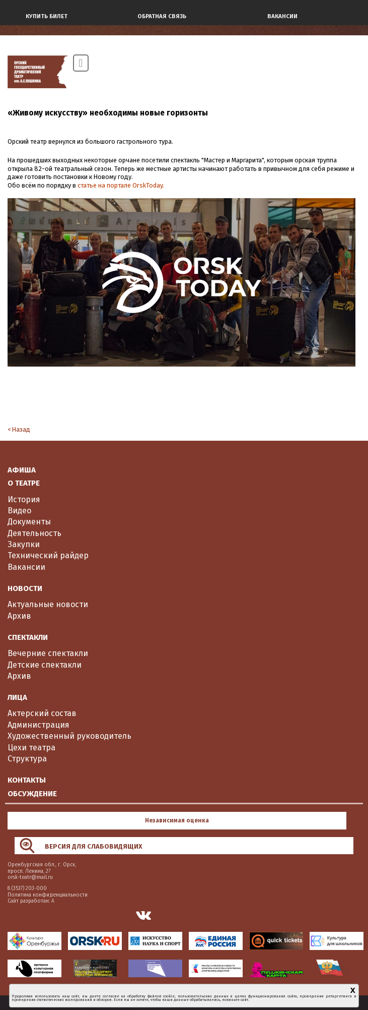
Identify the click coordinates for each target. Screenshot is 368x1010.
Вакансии (26, 567)
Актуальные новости (48, 604)
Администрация (38, 725)
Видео (19, 510)
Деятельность (34, 533)
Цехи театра (31, 747)
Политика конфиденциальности (48, 895)
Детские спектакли (45, 665)
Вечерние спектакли (48, 653)
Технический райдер (48, 555)
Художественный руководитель (69, 736)
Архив (19, 616)
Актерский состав (42, 713)
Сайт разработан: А (31, 901)
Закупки (24, 544)
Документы (29, 521)
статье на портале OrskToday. (121, 185)
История (24, 499)
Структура (27, 758)
